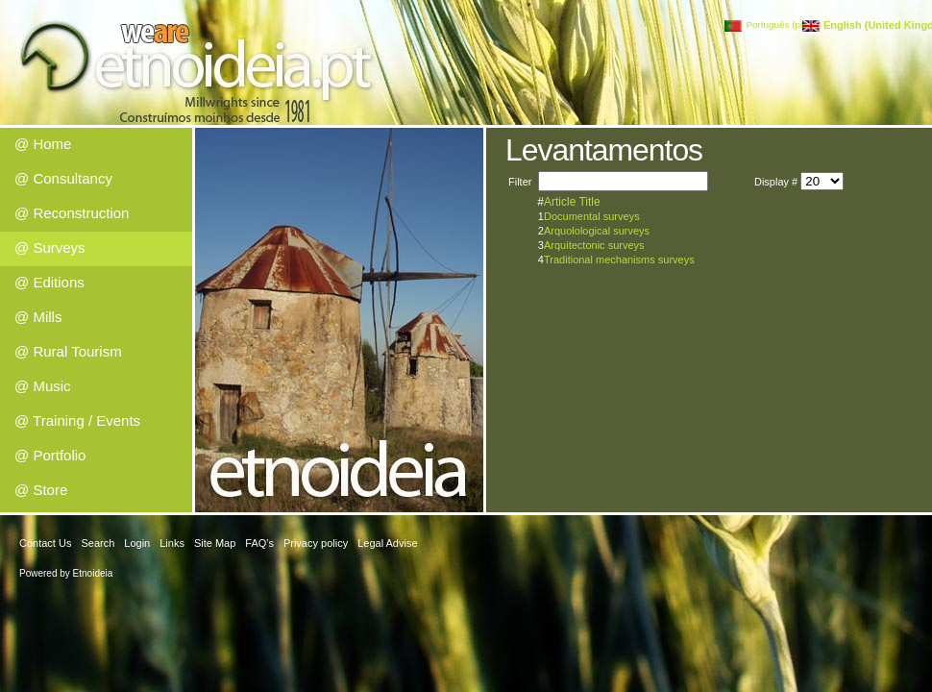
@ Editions (49, 282)
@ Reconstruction (71, 213)
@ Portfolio (50, 455)
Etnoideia (93, 573)
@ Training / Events (77, 420)
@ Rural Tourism (68, 351)
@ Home (42, 144)
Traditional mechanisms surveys (619, 259)
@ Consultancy (63, 178)
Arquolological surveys (597, 230)
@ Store (40, 490)
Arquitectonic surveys (594, 245)
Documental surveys (592, 216)
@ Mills (37, 317)
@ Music (42, 386)
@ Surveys (50, 247)
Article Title (572, 202)
